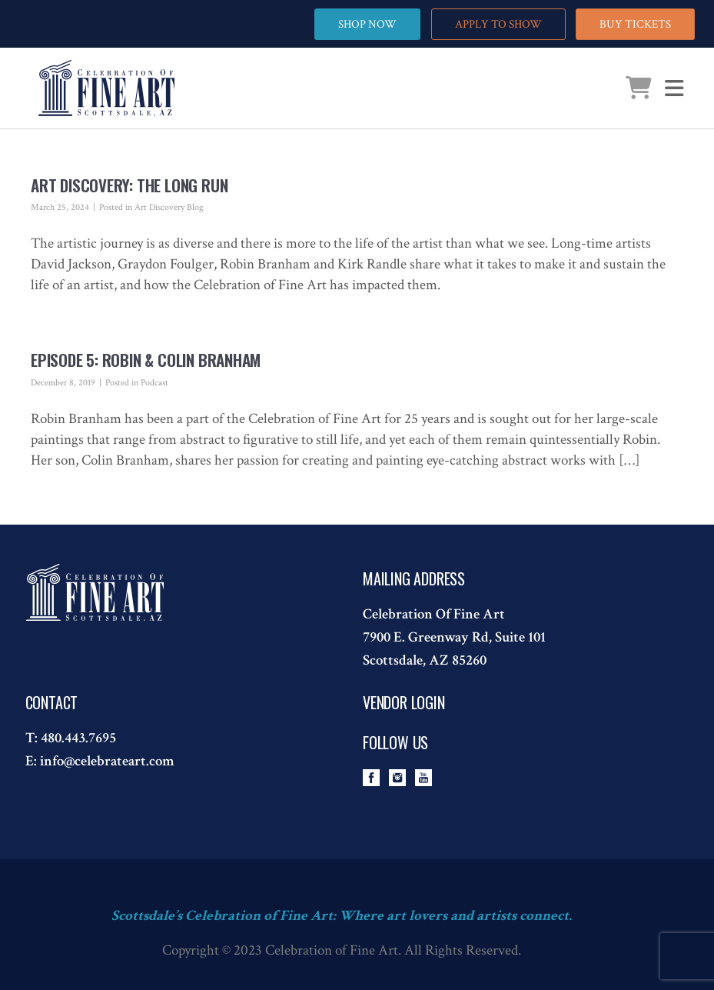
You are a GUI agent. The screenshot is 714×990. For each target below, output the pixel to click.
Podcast (154, 382)
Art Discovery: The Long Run (129, 185)
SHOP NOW (367, 24)
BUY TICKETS (635, 24)
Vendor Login (404, 702)
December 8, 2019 (63, 382)
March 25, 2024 (60, 207)
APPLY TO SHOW (498, 24)
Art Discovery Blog (169, 207)
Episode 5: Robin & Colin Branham (146, 360)
